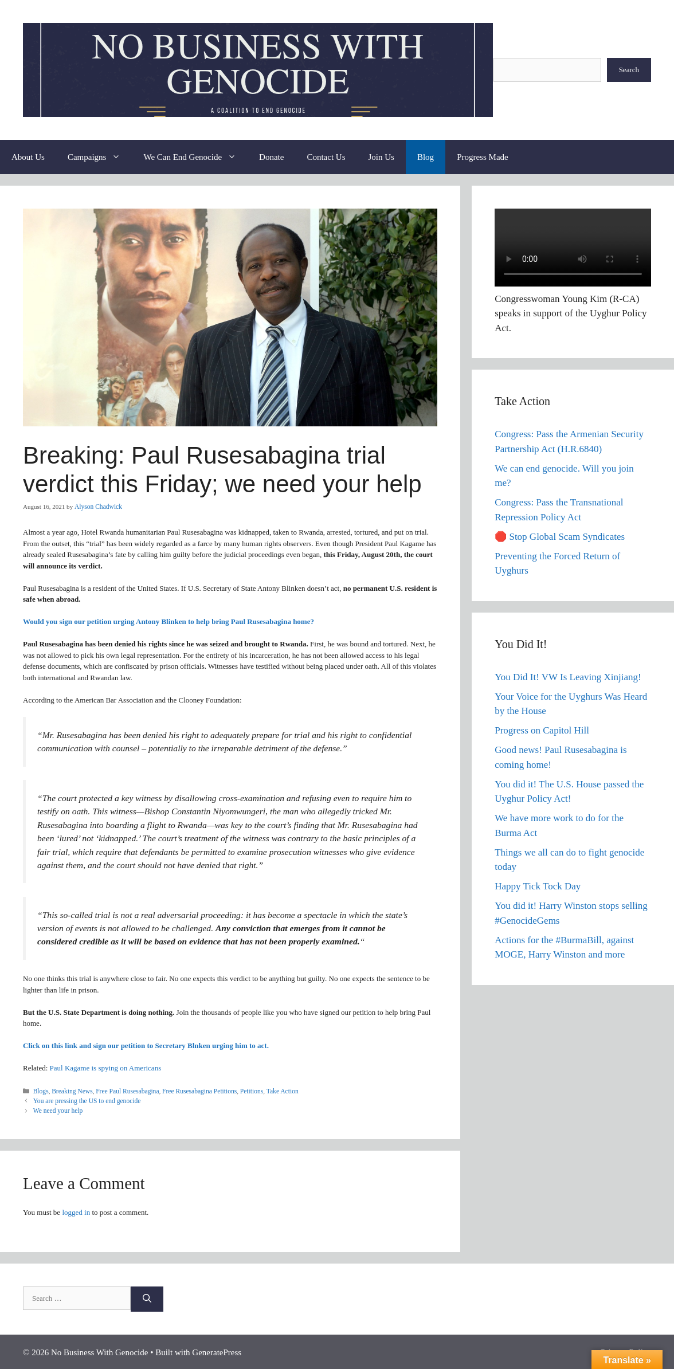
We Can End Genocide (195, 157)
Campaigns (100, 157)
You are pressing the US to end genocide (84, 1100)
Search (629, 69)
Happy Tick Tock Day (538, 886)
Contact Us (326, 157)
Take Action (272, 1090)
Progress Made (482, 157)
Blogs (40, 1090)
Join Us (381, 157)
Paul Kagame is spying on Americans (106, 1068)
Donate (271, 157)
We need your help (57, 1109)
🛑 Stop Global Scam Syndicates (560, 536)
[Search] (147, 1298)
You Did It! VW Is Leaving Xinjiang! (568, 677)
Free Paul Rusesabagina (123, 1090)
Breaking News (70, 1090)
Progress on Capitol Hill (542, 730)
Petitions (243, 1090)
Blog (425, 157)
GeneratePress (216, 1350)
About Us (28, 157)
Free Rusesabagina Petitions (193, 1090)
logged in (76, 1210)
